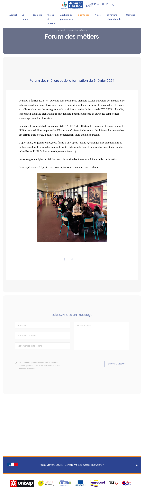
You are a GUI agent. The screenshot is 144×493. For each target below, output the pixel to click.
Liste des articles (73, 465)
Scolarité (37, 15)
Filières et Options (51, 19)
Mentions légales (55, 465)
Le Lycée (25, 17)
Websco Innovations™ (93, 465)
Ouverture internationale (114, 17)
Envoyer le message (116, 364)
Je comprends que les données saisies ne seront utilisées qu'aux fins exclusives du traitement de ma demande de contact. (39, 365)
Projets (98, 15)
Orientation (83, 15)
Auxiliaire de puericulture (66, 17)
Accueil (13, 15)
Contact (130, 15)
